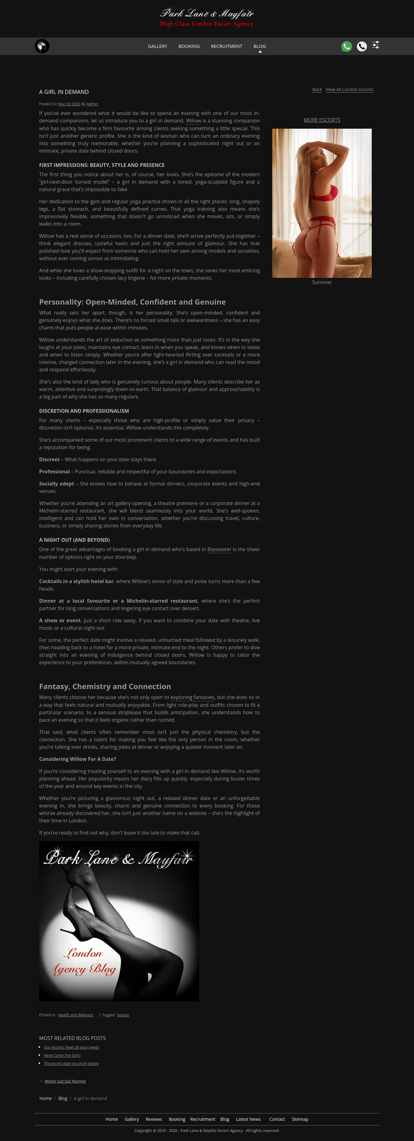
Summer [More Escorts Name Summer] (322, 282)
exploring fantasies (192, 697)
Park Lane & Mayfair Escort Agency (212, 1130)
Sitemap (300, 1119)
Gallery (157, 46)
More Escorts (322, 120)
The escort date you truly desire (71, 1063)
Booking (189, 46)
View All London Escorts (350, 89)
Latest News (248, 1119)
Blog (224, 1119)
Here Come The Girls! (62, 1055)
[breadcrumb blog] (62, 1098)
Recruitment (226, 46)
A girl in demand (64, 91)
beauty (123, 1015)
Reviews (154, 1119)
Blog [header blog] (260, 46)
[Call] (361, 46)
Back (317, 89)
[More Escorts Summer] (322, 203)
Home (112, 1119)
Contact (277, 1119)
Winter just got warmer (65, 1081)
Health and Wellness (75, 1015)
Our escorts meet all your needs (71, 1047)
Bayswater (219, 549)
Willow (193, 120)
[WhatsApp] (346, 46)
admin (92, 104)
